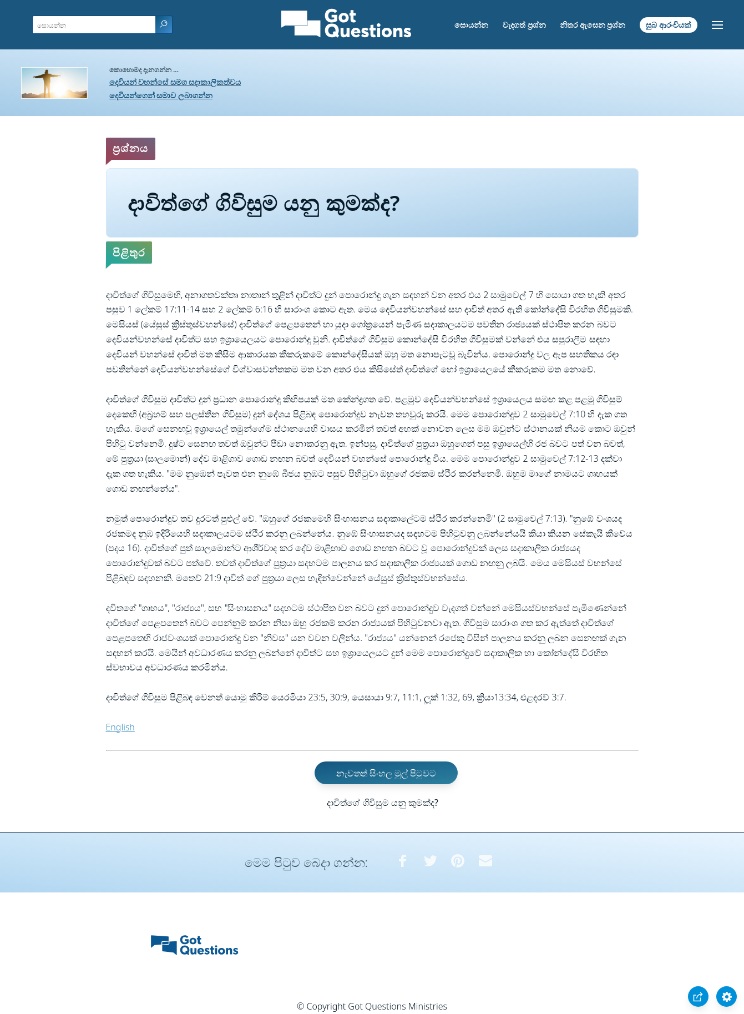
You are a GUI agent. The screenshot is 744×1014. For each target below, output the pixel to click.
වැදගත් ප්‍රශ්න (524, 24)
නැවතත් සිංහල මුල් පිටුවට (386, 773)
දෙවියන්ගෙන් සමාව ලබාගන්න (160, 95)
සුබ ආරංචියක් (668, 24)
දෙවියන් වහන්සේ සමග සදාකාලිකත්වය (175, 82)
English (120, 727)
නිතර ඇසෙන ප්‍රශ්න (592, 24)
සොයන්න (471, 24)
